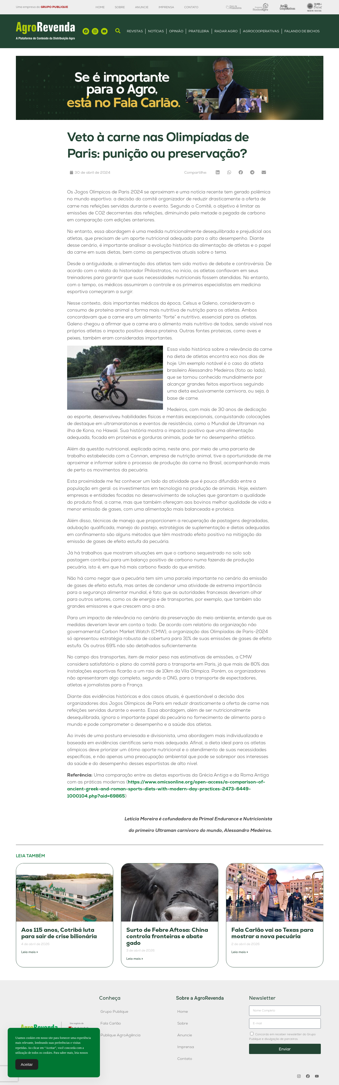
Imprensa (166, 7)
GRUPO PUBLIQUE (54, 7)
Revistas (135, 31)
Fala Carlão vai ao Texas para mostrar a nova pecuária (272, 933)
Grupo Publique (114, 1011)
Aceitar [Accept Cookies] (27, 1065)
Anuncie (141, 7)
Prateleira (199, 31)
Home (100, 7)
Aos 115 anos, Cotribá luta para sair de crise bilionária (59, 933)
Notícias (156, 31)
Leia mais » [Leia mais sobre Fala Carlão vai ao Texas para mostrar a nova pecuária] (239, 952)
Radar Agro (226, 31)
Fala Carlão (110, 1023)
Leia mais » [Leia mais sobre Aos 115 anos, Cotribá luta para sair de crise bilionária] (29, 952)
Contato (191, 7)
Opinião (176, 31)
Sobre (120, 7)
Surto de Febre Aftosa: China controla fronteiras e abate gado (167, 936)
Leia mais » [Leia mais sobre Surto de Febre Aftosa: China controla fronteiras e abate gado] (134, 959)
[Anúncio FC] (169, 118)
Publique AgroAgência (120, 1035)
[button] (217, 172)
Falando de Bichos (302, 31)
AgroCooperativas (261, 31)
